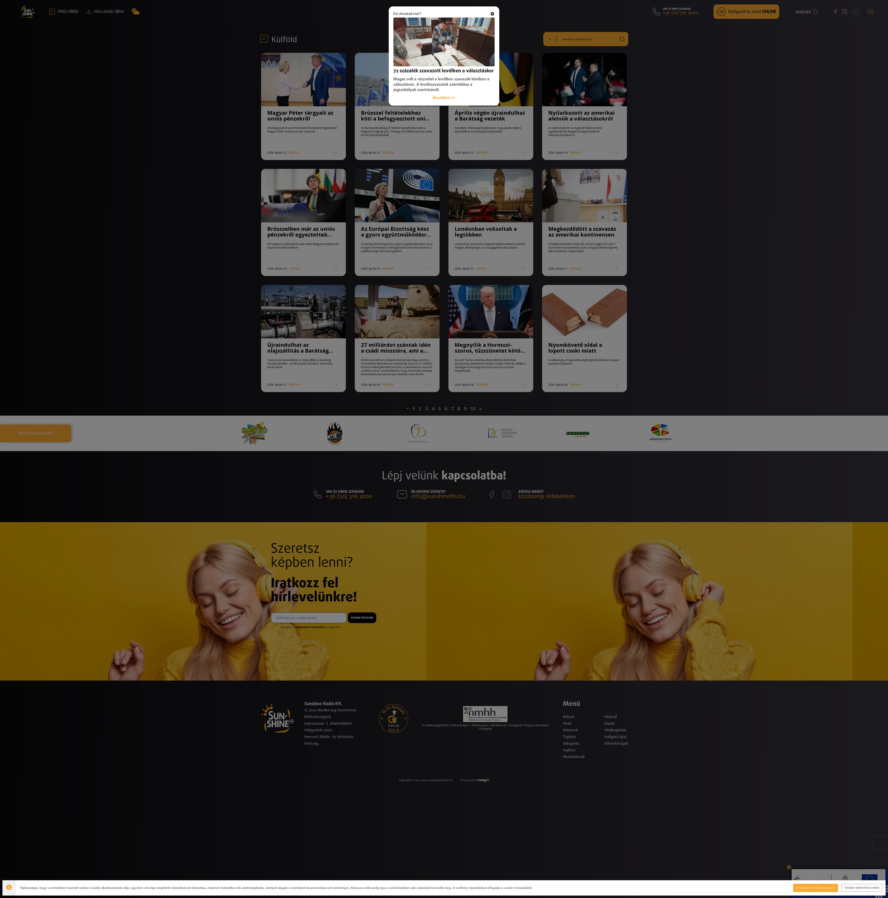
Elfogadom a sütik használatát (815, 888)
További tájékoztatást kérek (861, 888)
